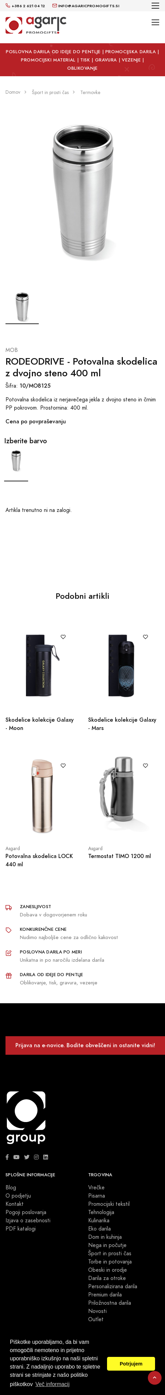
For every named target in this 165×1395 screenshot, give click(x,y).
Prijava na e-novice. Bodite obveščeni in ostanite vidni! (85, 1045)
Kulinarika (98, 1220)
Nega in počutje (107, 1245)
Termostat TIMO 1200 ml (119, 856)
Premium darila (105, 1295)
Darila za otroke (107, 1278)
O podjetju (18, 1196)
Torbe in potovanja (110, 1262)
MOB (11, 350)
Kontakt (14, 1204)
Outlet (96, 1319)
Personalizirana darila (112, 1286)
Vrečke (96, 1187)
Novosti (97, 1311)
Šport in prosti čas (109, 1253)
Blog (10, 1187)
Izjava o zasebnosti (27, 1220)
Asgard (12, 848)
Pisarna (96, 1196)
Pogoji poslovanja (25, 1212)
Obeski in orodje (107, 1270)
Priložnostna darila (109, 1303)
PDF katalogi (20, 1229)
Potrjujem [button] (131, 1364)
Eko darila (99, 1229)
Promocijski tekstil (109, 1204)
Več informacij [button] (52, 1384)
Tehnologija (101, 1212)
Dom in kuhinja (105, 1237)
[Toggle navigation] (155, 5)
